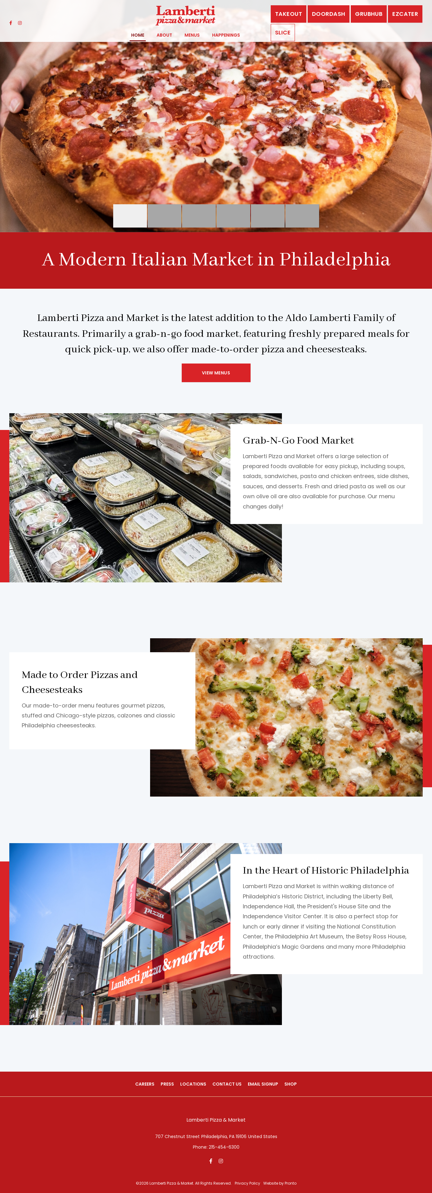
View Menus (216, 373)
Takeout (288, 14)
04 (199, 216)
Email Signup (263, 1084)
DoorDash (328, 14)
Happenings (226, 35)
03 (164, 216)
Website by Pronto (279, 1183)
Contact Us (227, 1084)
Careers (144, 1084)
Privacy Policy (247, 1183)
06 (302, 216)
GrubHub (368, 14)
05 (233, 216)
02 (130, 216)
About (164, 35)
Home (137, 35)
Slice (283, 32)
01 (268, 216)
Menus (192, 35)
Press (167, 1084)
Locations (193, 1084)
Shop (290, 1084)
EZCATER (405, 14)
